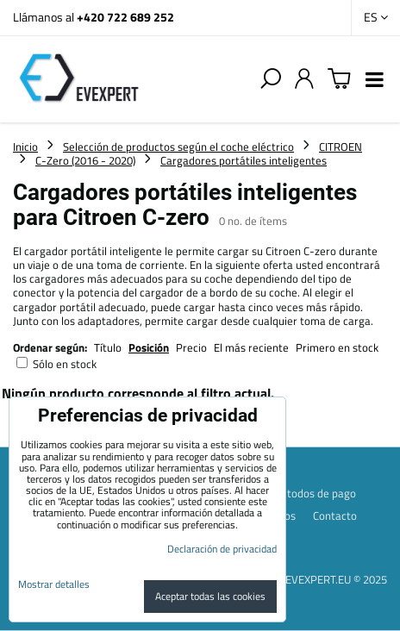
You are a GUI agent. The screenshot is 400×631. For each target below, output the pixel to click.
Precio (192, 347)
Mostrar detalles (54, 584)
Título (108, 347)
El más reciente (251, 347)
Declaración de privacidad (222, 548)
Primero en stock (337, 347)
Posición (148, 347)
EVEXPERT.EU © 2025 (336, 579)
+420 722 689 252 (125, 17)
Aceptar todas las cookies (210, 596)
